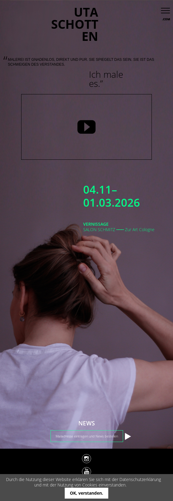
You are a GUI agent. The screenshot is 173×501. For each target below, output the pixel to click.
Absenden (128, 436)
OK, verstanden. (86, 493)
